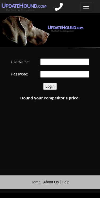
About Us (51, 182)
